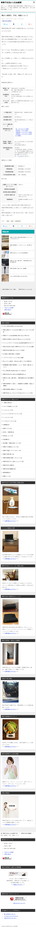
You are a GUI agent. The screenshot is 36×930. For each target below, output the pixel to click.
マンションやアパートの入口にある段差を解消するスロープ (18, 342)
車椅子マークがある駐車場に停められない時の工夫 (16, 335)
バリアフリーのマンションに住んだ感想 (13, 357)
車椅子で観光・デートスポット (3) (12, 450)
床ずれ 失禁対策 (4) (8, 432)
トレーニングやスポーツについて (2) (12, 413)
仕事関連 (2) (6, 424)
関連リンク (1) (6, 476)
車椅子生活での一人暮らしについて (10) (13, 461)
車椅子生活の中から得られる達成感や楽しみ (14, 374)
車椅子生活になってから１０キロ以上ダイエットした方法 (18, 393)
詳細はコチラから (18, 884)
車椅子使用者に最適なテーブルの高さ (12, 389)
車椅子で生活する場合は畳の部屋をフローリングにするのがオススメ (21, 238)
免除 (8, 221)
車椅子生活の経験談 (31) (9, 468)
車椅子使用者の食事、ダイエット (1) (12, 457)
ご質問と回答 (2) (7, 402)
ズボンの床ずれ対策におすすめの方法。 (19, 276)
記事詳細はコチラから (10, 521)
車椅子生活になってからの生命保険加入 (19, 252)
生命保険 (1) (6, 439)
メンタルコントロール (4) (9, 421)
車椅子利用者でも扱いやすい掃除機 (18, 268)
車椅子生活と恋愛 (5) (8, 465)
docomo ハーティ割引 (22, 130)
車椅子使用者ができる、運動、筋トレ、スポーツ (10, 289)
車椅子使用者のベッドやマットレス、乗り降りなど (21, 246)
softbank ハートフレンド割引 (24, 132)
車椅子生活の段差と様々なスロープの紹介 (14, 350)
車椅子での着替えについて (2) (10, 446)
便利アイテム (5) (7, 428)
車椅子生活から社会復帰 (11, 2)
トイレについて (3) (8, 410)
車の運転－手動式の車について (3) (12, 443)
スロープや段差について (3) (10, 406)
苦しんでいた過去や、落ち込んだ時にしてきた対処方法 (17, 361)
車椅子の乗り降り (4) (8, 454)
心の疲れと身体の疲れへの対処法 (11, 354)
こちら (21, 156)
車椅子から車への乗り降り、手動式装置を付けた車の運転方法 (21, 261)
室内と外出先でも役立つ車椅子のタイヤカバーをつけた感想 (18, 346)
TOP (10, 833)
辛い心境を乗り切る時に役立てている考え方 (14, 370)
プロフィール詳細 (8, 307)
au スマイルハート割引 (22, 129)
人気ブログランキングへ (19, 903)
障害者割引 (17, 221)
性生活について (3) (8, 435)
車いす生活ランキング (9, 914)
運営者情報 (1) (6, 472)
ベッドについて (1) (8, 417)
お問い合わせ (7, 309)
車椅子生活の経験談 (6, 21)
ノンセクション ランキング (11, 916)
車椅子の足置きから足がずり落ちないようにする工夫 (16, 339)
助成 (12, 221)
